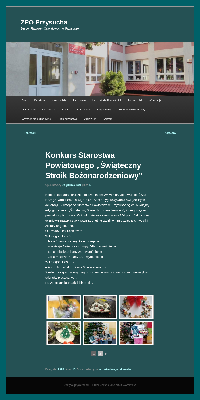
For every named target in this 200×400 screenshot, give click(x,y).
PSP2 (61, 369)
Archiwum (90, 118)
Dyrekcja (39, 100)
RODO (66, 109)
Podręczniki (135, 100)
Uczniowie (79, 100)
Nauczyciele (59, 100)
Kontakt (107, 118)
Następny (172, 132)
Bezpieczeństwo (68, 118)
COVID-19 (48, 109)
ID (90, 185)
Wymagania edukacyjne (36, 118)
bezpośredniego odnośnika (114, 369)
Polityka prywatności (76, 385)
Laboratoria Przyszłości (106, 100)
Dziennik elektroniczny (131, 109)
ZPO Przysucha (44, 22)
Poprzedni (28, 132)
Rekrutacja (83, 109)
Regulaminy (104, 109)
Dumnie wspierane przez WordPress (114, 385)
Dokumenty (29, 109)
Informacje (154, 100)
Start (24, 100)
